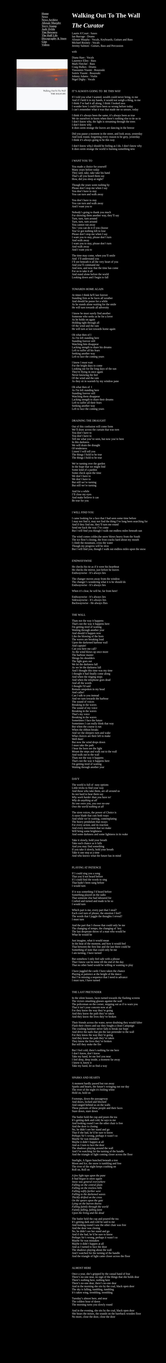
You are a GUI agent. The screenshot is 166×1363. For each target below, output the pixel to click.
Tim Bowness (49, 32)
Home (45, 13)
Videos (46, 44)
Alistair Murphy (51, 22)
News (45, 16)
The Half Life (50, 35)
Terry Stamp (49, 26)
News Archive (50, 19)
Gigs (44, 41)
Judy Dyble (48, 29)
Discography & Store (54, 38)
